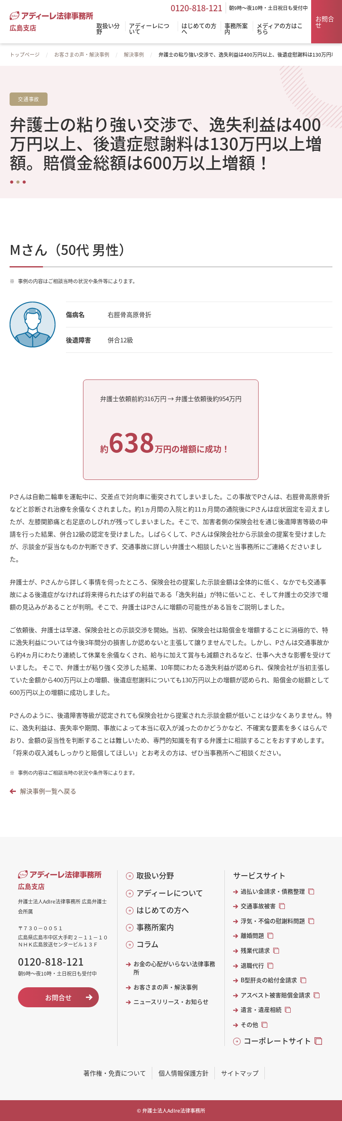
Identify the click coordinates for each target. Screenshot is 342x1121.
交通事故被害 (258, 906)
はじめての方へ (162, 910)
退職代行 (252, 965)
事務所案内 (155, 927)
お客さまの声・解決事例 (81, 54)
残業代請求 (255, 950)
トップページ (25, 54)
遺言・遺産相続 (261, 1010)
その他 (249, 1025)
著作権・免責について (114, 1073)
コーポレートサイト (277, 1041)
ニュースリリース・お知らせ (171, 1002)
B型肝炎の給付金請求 (269, 980)
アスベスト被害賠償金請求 (275, 995)
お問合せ (324, 21)
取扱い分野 (155, 875)
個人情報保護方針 (183, 1073)
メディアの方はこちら (279, 28)
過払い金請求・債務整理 (273, 891)
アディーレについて (169, 893)
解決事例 (134, 54)
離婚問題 (252, 935)
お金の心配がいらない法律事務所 (174, 968)
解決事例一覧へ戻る (48, 790)
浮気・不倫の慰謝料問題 (273, 921)
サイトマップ (240, 1073)
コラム (147, 944)
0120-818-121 (196, 8)
